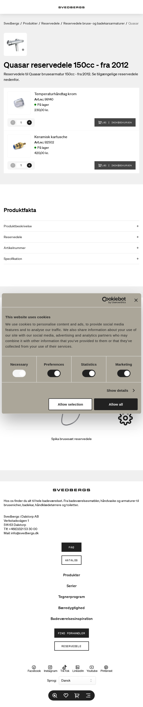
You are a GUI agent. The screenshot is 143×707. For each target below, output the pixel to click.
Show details (117, 390)
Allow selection (70, 404)
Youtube (92, 669)
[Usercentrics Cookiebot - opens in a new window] (105, 300)
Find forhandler (71, 633)
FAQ (71, 547)
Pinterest (106, 669)
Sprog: (51, 680)
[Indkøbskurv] (77, 695)
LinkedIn (78, 669)
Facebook (34, 669)
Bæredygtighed (71, 607)
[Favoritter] (66, 695)
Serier (72, 585)
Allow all (116, 404)
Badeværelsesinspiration (72, 618)
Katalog (71, 560)
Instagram (50, 669)
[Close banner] (136, 300)
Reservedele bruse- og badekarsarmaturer (94, 23)
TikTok (64, 669)
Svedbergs (11, 23)
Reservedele (50, 23)
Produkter (30, 23)
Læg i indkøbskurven (115, 122)
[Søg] (55, 695)
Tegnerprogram (71, 596)
